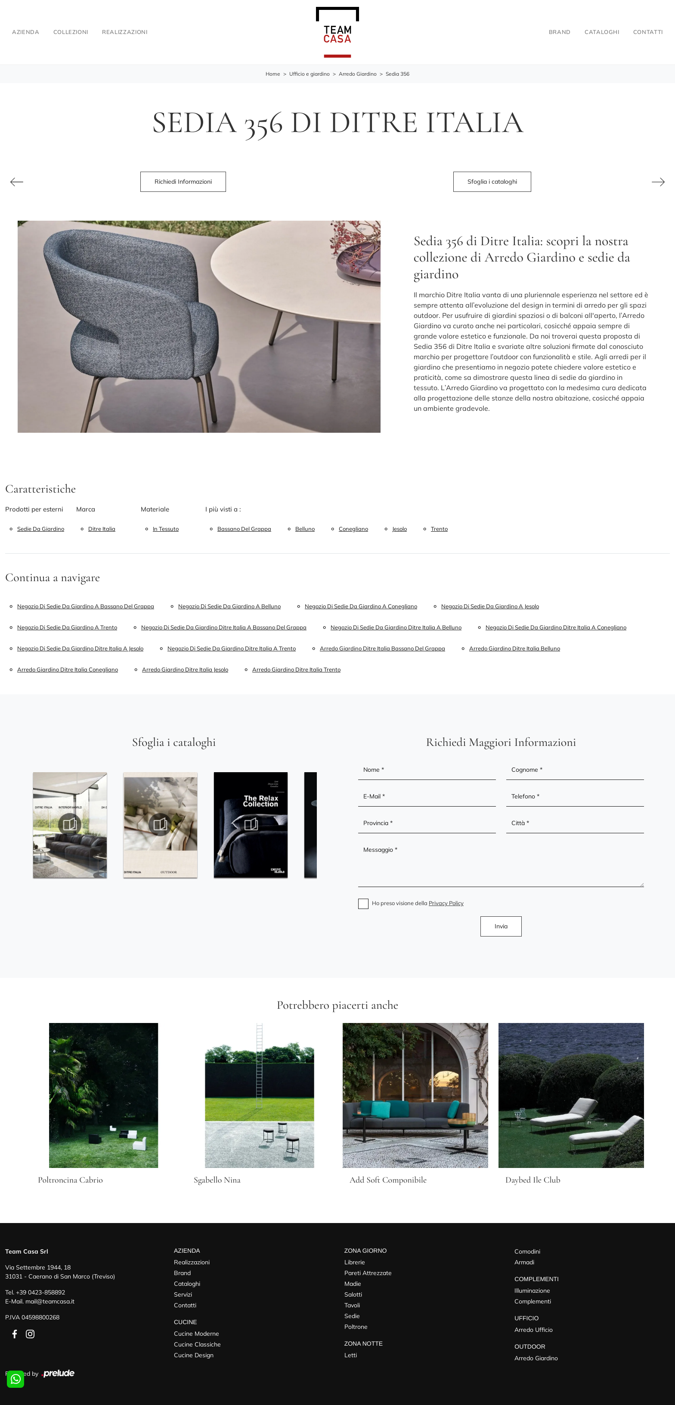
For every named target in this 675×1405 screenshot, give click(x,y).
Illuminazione (532, 1290)
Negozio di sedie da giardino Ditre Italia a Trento (231, 648)
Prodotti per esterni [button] (34, 509)
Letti (350, 1355)
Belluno (305, 528)
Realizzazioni (124, 31)
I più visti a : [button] (223, 509)
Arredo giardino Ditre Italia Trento (296, 669)
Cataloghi (602, 31)
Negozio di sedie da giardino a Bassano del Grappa (85, 606)
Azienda (26, 31)
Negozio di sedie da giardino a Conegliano (361, 606)
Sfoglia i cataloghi (492, 181)
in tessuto (166, 528)
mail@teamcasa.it (49, 1301)
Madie (352, 1284)
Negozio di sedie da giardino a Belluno (229, 606)
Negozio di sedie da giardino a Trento (67, 627)
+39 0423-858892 (40, 1292)
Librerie (354, 1262)
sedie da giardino (40, 528)
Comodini (527, 1251)
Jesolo (399, 528)
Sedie (352, 1316)
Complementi (532, 1301)
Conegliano (353, 528)
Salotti (353, 1294)
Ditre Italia (101, 528)
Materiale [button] (155, 509)
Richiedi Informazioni (183, 181)
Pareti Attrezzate (368, 1273)
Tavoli (352, 1305)
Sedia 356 (397, 74)
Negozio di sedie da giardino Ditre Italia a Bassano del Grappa (224, 627)
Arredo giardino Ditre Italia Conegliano (67, 669)
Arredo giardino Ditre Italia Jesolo (185, 669)
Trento (439, 528)
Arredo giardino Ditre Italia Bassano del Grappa (382, 648)
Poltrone (356, 1327)
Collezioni (71, 31)
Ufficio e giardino (309, 74)
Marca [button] (85, 509)
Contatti (648, 31)
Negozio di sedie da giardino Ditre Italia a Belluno (396, 627)
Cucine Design (194, 1355)
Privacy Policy (446, 903)
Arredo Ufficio (533, 1330)
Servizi (183, 1294)
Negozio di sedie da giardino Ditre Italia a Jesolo (80, 648)
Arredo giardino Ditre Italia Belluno (514, 648)
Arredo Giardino (358, 74)
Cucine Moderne (196, 1333)
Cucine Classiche (197, 1344)
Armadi (524, 1262)
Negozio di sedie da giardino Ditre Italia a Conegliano (556, 627)
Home (273, 74)
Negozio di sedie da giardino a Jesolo (490, 606)
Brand (560, 31)
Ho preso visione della (418, 903)
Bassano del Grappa (244, 528)
